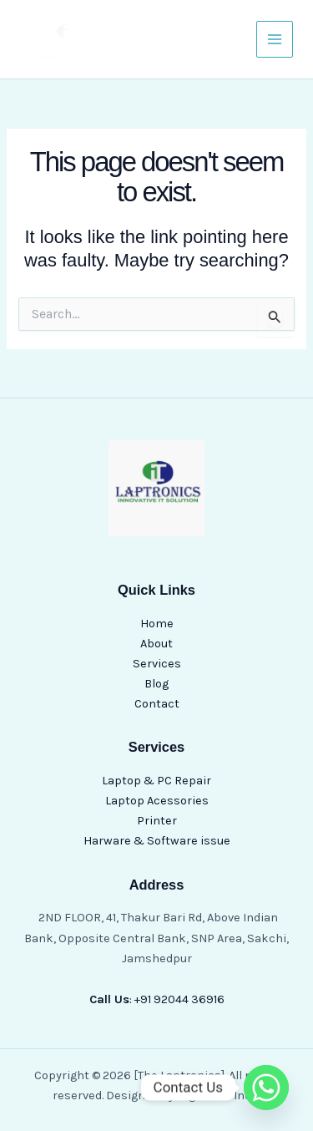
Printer (157, 821)
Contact (156, 704)
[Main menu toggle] (274, 39)
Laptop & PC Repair (156, 780)
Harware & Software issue (156, 841)
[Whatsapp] (266, 1087)
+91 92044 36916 (179, 999)
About (156, 644)
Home (157, 623)
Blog (156, 684)
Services (157, 664)
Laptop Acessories (157, 801)
